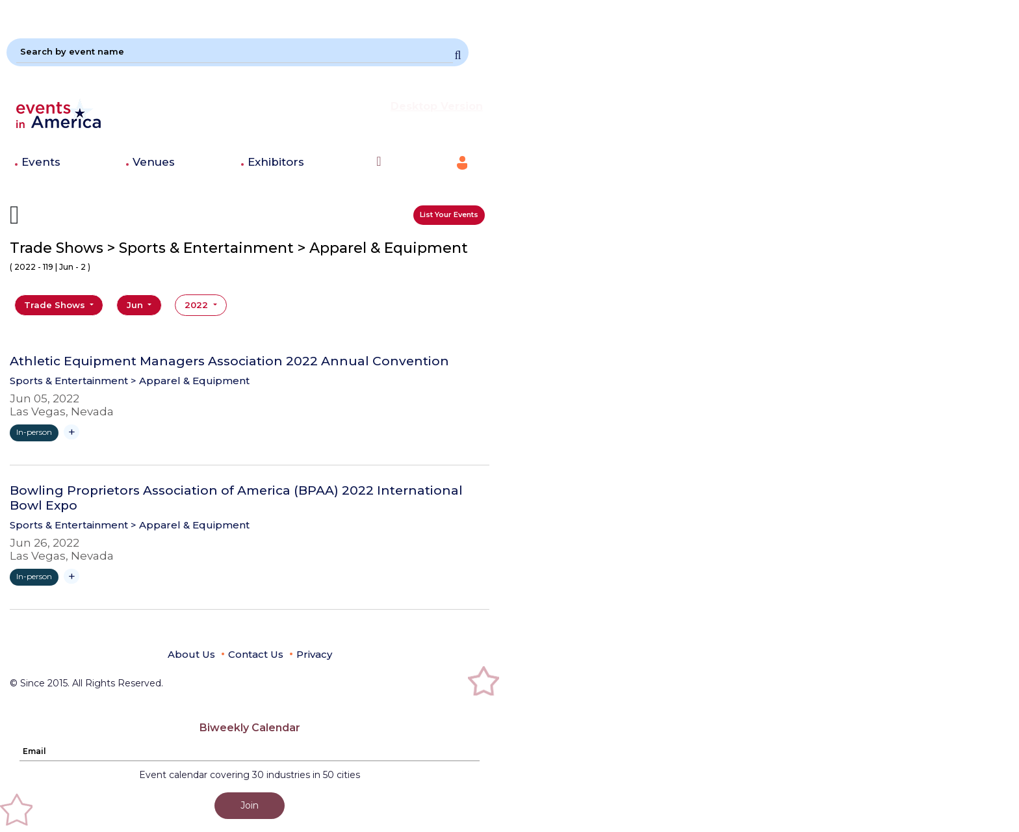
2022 (198, 305)
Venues (154, 161)
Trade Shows (56, 305)
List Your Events (449, 214)
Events (40, 161)
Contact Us (255, 654)
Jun (136, 305)
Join (249, 805)
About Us (191, 654)
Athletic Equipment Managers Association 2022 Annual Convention (229, 361)
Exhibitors (276, 161)
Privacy (314, 654)
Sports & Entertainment (69, 380)
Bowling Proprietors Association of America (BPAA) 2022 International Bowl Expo (236, 498)
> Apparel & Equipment (190, 380)
